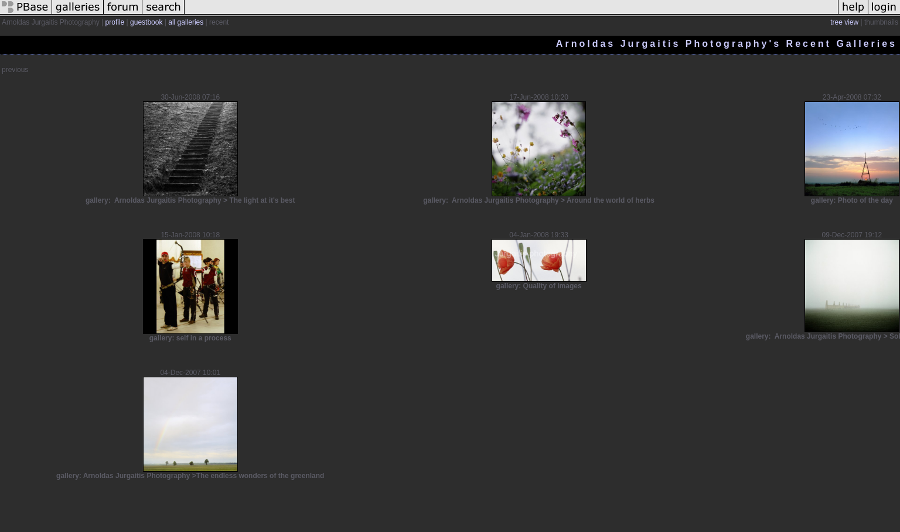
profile (115, 22)
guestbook (146, 22)
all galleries (185, 22)
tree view (844, 22)
